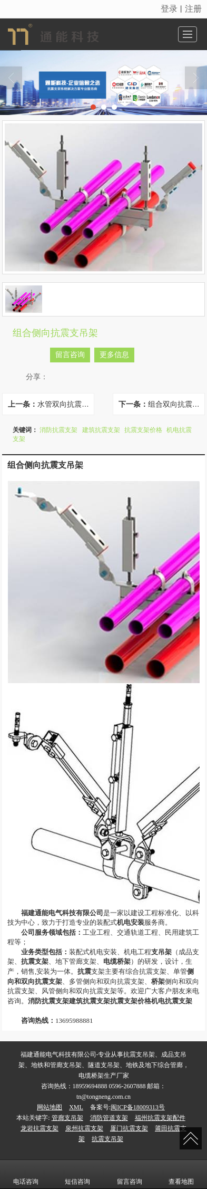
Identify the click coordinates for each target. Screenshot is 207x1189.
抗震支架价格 (143, 430)
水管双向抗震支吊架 (65, 404)
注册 (193, 8)
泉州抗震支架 (84, 1128)
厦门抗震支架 (129, 1128)
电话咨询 (25, 1174)
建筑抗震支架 (101, 430)
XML (76, 1107)
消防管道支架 (109, 1117)
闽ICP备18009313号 (138, 1107)
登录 (169, 8)
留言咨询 (70, 355)
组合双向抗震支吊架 (176, 404)
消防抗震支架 (58, 430)
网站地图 (49, 1107)
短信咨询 (77, 1174)
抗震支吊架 (107, 1139)
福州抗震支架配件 (160, 1117)
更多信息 (114, 355)
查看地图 (181, 1174)
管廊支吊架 (67, 1117)
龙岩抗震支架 (39, 1128)
